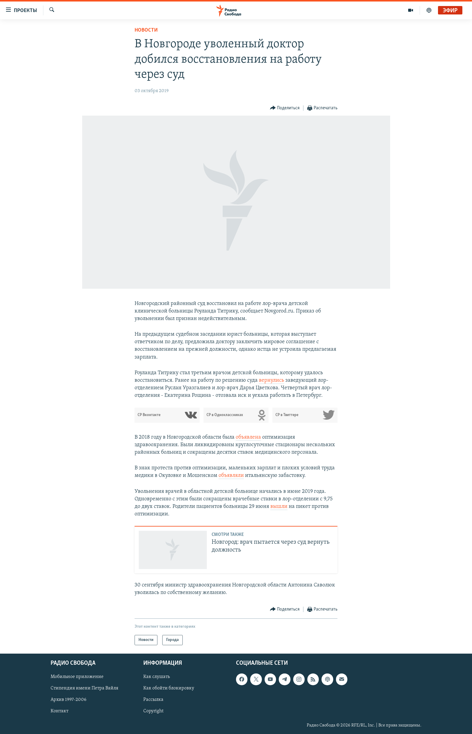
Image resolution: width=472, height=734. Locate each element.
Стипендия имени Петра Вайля (84, 688)
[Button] (285, 108)
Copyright (153, 711)
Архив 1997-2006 (68, 700)
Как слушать (156, 676)
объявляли (231, 475)
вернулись (271, 380)
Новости (146, 30)
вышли (278, 506)
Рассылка (153, 700)
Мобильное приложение (77, 676)
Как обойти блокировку (168, 688)
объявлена (248, 437)
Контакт (59, 711)
